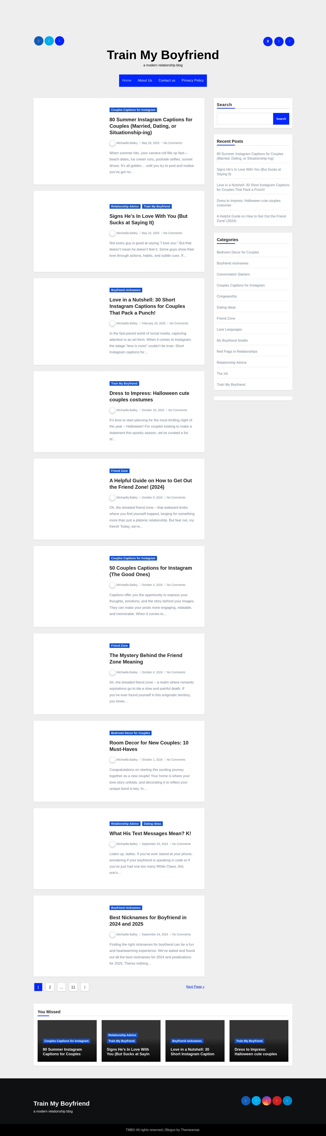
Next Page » (195, 986)
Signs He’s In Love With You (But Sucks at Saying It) (129, 1053)
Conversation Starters (233, 274)
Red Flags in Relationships (237, 351)
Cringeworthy (227, 296)
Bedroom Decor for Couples (130, 733)
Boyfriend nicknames (126, 290)
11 (73, 987)
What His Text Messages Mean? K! (150, 833)
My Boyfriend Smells (232, 340)
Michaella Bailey (124, 143)
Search (224, 104)
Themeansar (190, 1130)
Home (127, 80)
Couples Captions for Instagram (133, 110)
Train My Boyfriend (163, 55)
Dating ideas (152, 823)
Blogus (170, 1130)
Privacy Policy (193, 80)
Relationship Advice (125, 206)
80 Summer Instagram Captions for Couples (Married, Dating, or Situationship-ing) (151, 126)
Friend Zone (119, 471)
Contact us (166, 80)
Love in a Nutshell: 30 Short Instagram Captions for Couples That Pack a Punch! (147, 306)
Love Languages (229, 329)
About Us (145, 80)
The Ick (222, 373)
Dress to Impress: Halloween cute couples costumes (256, 1053)
